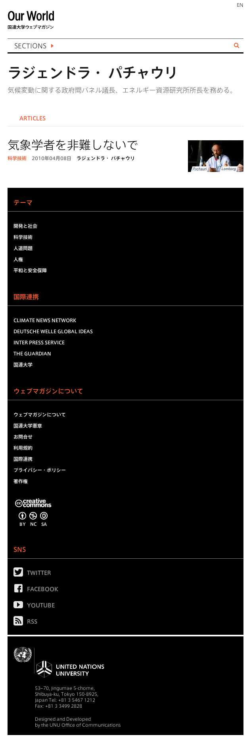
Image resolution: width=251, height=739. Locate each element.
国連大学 (23, 364)
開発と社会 (25, 225)
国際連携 (23, 458)
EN (240, 4)
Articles (32, 118)
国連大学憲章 (27, 425)
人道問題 (23, 248)
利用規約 (23, 447)
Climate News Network (44, 320)
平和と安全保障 (30, 270)
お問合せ (23, 436)
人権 (18, 259)
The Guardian (32, 353)
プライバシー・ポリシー (39, 470)
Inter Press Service (39, 342)
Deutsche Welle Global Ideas (53, 331)
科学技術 (17, 158)
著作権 (20, 481)
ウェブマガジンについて (39, 414)
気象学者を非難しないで (73, 145)
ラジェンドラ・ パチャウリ (106, 158)
